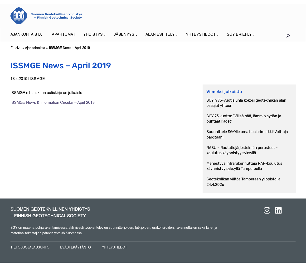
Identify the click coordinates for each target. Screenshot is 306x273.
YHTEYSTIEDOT (114, 247)
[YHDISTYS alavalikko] (94, 35)
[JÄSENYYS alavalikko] (125, 35)
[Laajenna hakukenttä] (288, 35)
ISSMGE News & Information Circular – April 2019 (52, 103)
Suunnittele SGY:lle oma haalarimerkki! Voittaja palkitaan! (247, 134)
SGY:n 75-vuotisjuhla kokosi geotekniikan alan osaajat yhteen (247, 103)
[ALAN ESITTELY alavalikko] (162, 35)
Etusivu (15, 48)
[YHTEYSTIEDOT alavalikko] (202, 35)
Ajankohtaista (35, 48)
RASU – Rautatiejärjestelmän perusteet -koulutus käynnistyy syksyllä (242, 150)
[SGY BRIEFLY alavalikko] (241, 35)
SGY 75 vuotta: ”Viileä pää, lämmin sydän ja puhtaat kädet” (244, 119)
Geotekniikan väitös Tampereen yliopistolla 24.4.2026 (244, 182)
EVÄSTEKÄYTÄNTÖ (75, 247)
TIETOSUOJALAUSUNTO (29, 247)
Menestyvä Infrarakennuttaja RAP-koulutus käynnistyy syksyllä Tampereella (244, 166)
